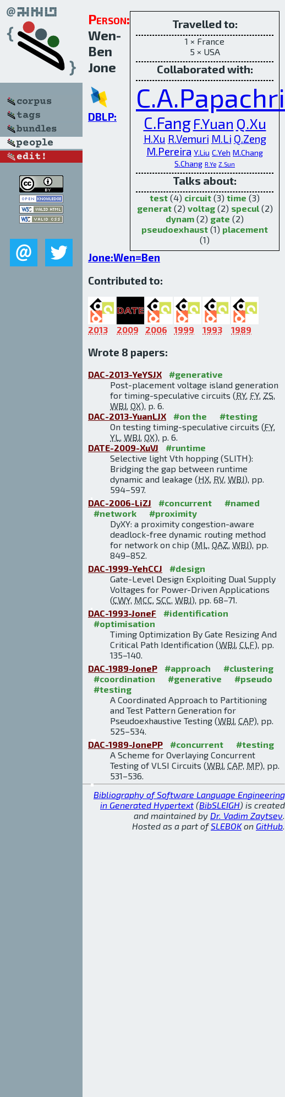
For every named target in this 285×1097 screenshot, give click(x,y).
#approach (188, 668)
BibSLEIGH (219, 805)
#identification (195, 613)
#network (115, 513)
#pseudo (253, 678)
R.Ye (210, 164)
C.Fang (167, 122)
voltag (201, 208)
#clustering (248, 668)
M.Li (221, 138)
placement (245, 229)
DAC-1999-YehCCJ (125, 568)
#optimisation (124, 623)
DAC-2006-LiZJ (119, 502)
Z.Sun (226, 164)
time (236, 197)
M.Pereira (168, 151)
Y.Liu (202, 152)
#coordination (124, 678)
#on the (190, 416)
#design (187, 568)
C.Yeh (221, 152)
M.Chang (248, 152)
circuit (197, 197)
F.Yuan (213, 123)
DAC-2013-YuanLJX (127, 416)
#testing (238, 416)
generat (154, 208)
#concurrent (185, 502)
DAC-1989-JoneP (122, 668)
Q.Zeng (250, 138)
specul (245, 208)
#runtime (186, 447)
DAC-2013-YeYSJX (125, 374)
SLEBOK (226, 826)
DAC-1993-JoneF (122, 613)
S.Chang (188, 163)
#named (242, 502)
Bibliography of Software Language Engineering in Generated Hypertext (189, 799)
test (159, 197)
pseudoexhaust (174, 229)
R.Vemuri (188, 138)
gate (220, 218)
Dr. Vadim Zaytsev (246, 815)
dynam (180, 218)
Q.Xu (251, 123)
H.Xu (155, 138)
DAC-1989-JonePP (125, 744)
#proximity (173, 513)
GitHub (269, 826)
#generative (196, 374)
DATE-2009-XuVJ (123, 447)
